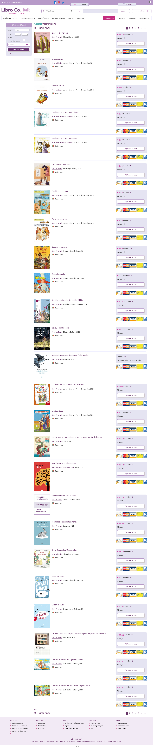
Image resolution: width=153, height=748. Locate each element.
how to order (95, 723)
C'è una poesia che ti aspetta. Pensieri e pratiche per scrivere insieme (79, 634)
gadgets (80, 18)
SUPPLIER (122, 18)
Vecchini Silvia (49, 23)
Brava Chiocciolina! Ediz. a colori (64, 550)
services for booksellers (20, 728)
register (84, 4)
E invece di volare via (60, 33)
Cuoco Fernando (58, 274)
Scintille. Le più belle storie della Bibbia (67, 300)
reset (9, 54)
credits (77, 746)
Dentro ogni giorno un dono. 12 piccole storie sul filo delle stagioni (78, 437)
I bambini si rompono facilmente (64, 522)
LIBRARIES (132, 18)
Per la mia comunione (60, 219)
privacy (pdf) (122, 728)
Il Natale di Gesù (58, 86)
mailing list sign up (71, 728)
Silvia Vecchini (57, 37)
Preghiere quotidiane (60, 191)
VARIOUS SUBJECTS (28, 18)
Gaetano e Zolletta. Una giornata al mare (67, 660)
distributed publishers (19, 726)
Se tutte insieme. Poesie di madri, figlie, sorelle (70, 355)
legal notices (122, 723)
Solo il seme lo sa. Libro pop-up (64, 463)
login (75, 4)
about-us (41, 723)
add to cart (131, 43)
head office (42, 726)
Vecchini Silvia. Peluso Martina (62, 116)
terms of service (123, 726)
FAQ (92, 728)
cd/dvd (71, 18)
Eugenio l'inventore (59, 247)
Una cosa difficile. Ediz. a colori (64, 496)
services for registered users (74, 723)
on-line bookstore (18, 723)
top (35, 709)
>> (145, 28)
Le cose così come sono (61, 164)
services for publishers (19, 734)
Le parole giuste (58, 576)
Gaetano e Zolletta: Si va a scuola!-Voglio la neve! (71, 686)
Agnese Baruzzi (57, 467)
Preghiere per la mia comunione (64, 138)
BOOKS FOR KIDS (58, 18)
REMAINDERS (109, 18)
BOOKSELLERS (144, 18)
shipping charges (97, 726)
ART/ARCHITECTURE (10, 18)
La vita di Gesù (57, 411)
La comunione (57, 59)
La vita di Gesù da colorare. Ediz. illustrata (68, 385)
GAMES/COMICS (43, 18)
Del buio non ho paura (60, 328)
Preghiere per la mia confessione (65, 112)
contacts (41, 728)
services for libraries (19, 731)
